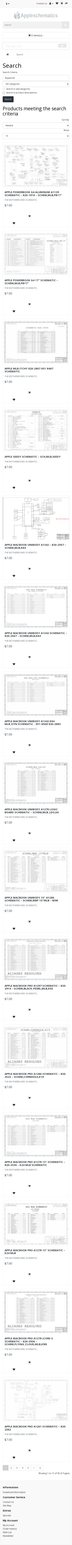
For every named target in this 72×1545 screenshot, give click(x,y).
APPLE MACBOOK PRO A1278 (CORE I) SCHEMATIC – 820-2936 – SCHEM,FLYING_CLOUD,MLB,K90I (29, 1341)
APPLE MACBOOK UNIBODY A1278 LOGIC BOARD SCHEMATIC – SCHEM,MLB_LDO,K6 (32, 810)
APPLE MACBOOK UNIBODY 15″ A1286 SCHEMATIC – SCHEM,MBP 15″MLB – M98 (31, 899)
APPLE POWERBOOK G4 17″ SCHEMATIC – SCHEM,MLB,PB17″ (31, 281)
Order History (10, 1528)
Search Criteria (10, 72)
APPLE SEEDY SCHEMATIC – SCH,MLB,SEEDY (33, 456)
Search (19, 54)
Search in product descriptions (20, 92)
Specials (7, 1515)
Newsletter (8, 1535)
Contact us (41, 3)
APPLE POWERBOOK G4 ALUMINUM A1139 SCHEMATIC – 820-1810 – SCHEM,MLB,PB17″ (33, 193)
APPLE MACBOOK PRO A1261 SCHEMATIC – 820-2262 (35, 1428)
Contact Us (8, 1502)
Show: (66, 130)
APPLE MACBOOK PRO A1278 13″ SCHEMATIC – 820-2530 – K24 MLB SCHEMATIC (35, 1163)
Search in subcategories (16, 88)
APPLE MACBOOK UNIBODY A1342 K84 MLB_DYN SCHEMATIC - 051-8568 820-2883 (33, 722)
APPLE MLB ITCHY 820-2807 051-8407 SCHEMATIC (29, 370)
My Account (8, 1525)
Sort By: (65, 119)
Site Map (7, 1505)
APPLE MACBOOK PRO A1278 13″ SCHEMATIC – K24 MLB (35, 1251)
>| (40, 1467)
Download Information (14, 1492)
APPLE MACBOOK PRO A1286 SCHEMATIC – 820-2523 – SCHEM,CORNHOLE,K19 (35, 1075)
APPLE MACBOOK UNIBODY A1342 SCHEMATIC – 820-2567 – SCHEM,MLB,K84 (36, 634)
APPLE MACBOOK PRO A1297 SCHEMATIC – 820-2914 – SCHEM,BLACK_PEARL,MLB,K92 (35, 987)
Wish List (7, 1532)
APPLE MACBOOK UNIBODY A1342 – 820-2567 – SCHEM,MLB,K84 (35, 546)
